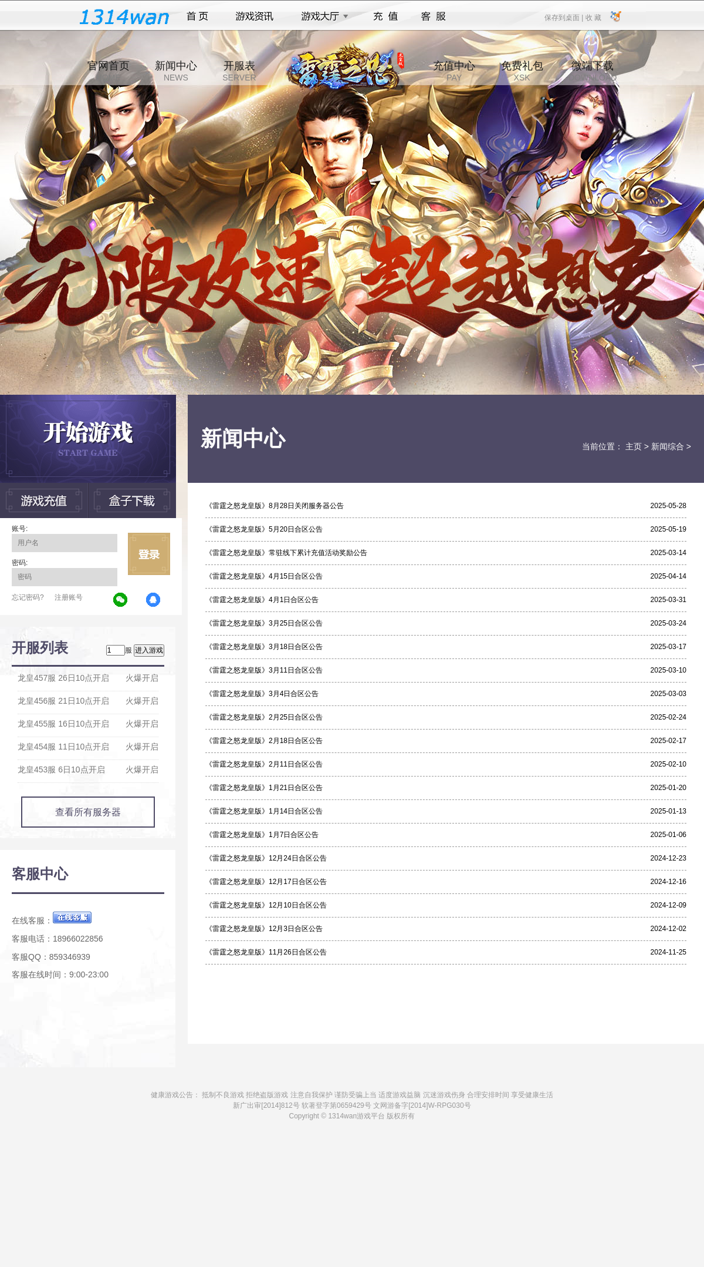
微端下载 (592, 71)
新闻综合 (667, 446)
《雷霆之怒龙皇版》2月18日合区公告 (264, 741)
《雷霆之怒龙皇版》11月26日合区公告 (266, 952)
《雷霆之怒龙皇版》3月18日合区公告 (264, 647)
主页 (633, 446)
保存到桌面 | (564, 17)
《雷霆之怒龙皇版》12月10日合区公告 (266, 905)
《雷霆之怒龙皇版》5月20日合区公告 (264, 529)
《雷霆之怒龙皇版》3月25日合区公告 (264, 623)
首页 (197, 16)
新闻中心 (176, 71)
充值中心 (454, 71)
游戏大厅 (321, 16)
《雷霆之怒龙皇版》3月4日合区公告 (262, 694)
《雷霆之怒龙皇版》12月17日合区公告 (266, 882)
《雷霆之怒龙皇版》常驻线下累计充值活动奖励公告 (286, 553)
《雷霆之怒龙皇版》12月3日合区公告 (264, 929)
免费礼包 (522, 71)
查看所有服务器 (88, 812)
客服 (434, 16)
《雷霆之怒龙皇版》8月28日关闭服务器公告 (274, 506)
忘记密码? (28, 597)
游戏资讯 (255, 16)
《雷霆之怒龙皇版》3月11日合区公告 (264, 670)
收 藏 (593, 17)
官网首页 (108, 71)
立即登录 (149, 554)
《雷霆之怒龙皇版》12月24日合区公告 (266, 858)
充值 (385, 16)
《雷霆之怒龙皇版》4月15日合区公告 (264, 576)
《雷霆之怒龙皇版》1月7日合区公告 (262, 835)
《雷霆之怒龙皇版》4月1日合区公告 (262, 600)
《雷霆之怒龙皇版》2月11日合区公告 (264, 764)
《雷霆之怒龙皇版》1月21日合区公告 (264, 788)
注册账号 (69, 597)
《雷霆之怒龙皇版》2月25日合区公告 (264, 717)
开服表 (239, 71)
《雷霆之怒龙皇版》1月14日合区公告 (264, 811)
